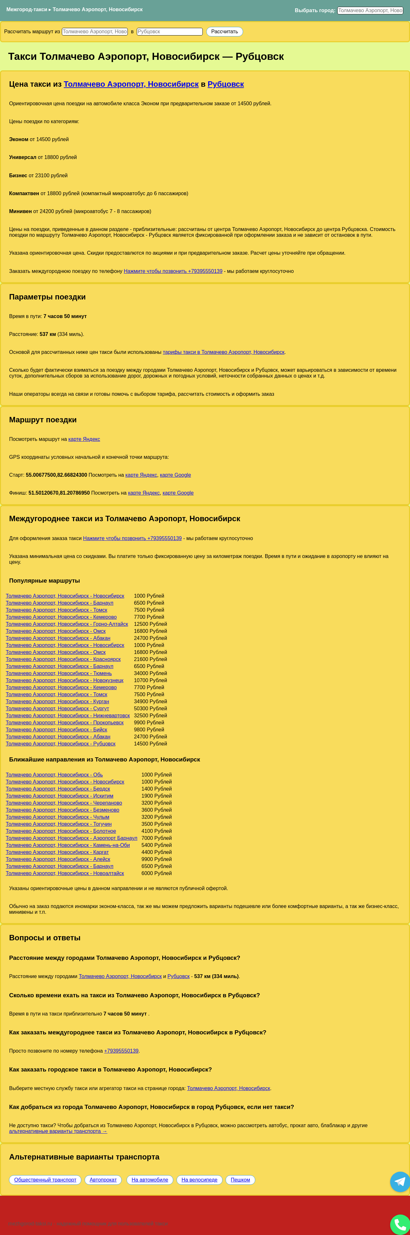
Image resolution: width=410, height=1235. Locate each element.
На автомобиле (150, 1180)
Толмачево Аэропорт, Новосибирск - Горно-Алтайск (67, 624)
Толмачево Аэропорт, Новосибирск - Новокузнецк (64, 680)
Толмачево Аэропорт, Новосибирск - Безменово (62, 810)
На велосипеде (199, 1180)
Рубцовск (226, 84)
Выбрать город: (315, 10)
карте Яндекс (84, 439)
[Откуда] (95, 32)
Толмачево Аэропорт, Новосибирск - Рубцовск (60, 743)
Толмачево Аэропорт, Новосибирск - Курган (57, 701)
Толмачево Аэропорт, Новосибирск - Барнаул (59, 603)
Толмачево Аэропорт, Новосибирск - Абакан (58, 638)
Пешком (240, 1180)
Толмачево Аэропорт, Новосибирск (98, 9)
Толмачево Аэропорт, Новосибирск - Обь (54, 774)
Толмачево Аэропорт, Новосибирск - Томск (56, 610)
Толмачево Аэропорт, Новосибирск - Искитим (59, 796)
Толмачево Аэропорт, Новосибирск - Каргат (57, 852)
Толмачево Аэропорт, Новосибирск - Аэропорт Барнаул (71, 838)
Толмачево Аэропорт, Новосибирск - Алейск (58, 859)
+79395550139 (121, 1051)
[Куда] (170, 32)
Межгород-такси (26, 9)
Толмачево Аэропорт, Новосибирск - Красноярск (63, 659)
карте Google (175, 475)
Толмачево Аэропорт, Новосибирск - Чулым (57, 817)
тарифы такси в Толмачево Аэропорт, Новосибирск (223, 352)
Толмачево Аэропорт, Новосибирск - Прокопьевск (65, 722)
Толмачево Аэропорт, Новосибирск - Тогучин (59, 824)
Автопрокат (103, 1180)
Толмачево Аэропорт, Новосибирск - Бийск (56, 729)
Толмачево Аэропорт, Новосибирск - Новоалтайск (65, 873)
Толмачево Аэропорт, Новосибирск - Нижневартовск (68, 715)
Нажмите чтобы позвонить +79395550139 (173, 271)
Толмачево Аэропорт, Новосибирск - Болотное (61, 831)
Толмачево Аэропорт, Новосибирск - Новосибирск (65, 596)
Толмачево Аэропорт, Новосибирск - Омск (56, 631)
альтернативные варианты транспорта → (58, 1131)
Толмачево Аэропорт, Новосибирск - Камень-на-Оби (68, 845)
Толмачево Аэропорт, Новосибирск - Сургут (57, 708)
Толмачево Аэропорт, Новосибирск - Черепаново (64, 803)
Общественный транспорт (45, 1180)
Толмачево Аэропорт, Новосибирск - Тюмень (59, 673)
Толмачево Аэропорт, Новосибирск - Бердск (58, 789)
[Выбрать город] (370, 10)
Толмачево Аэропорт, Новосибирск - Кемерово (61, 617)
